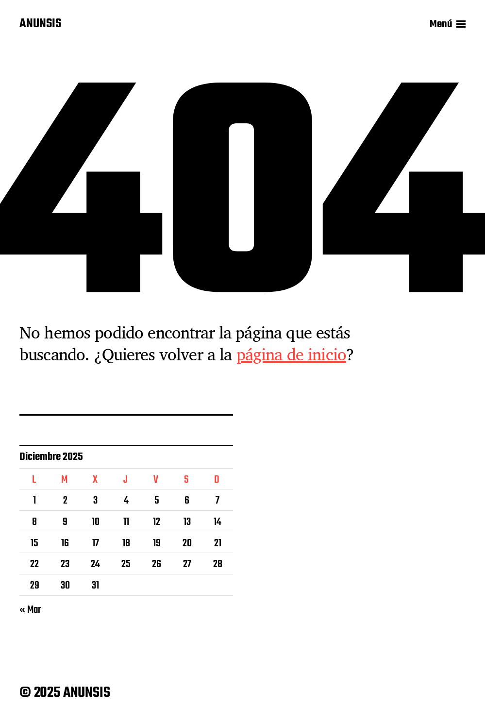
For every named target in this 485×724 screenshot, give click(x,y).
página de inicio (291, 354)
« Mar (30, 610)
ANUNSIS (40, 24)
